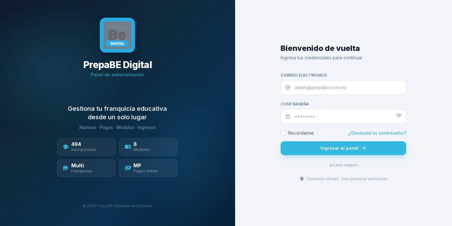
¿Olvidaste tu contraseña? (377, 133)
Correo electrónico (304, 75)
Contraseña (295, 104)
